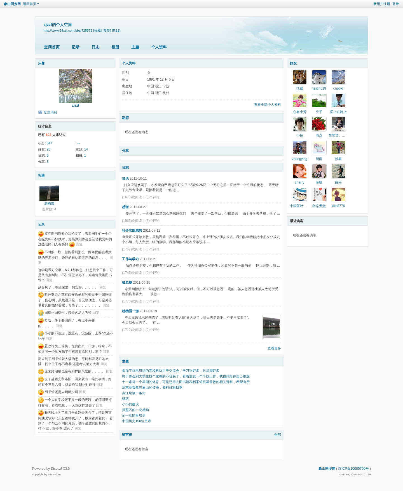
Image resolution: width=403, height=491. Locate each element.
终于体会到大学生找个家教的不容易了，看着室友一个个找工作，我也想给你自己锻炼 (186, 376)
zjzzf (75, 105)
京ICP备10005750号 (353, 469)
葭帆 (319, 182)
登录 (395, 4)
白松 (338, 182)
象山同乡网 (12, 4)
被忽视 (127, 283)
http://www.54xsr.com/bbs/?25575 (68, 30)
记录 (75, 47)
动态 (125, 118)
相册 (115, 47)
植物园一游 (130, 311)
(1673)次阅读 (132, 197)
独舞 (338, 159)
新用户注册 (381, 4)
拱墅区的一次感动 (135, 410)
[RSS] (116, 30)
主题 (135, 47)
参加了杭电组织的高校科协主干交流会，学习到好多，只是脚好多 (170, 371)
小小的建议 (130, 404)
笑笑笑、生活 (339, 135)
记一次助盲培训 (134, 415)
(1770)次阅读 (132, 301)
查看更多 (274, 348)
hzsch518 (319, 88)
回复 (79, 244)
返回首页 (29, 4)
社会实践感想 (132, 230)
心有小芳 (299, 112)
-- (79, 143)
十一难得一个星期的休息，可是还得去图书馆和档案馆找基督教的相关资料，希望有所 (186, 382)
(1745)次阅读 (132, 273)
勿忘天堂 (319, 206)
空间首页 (52, 47)
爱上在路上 (338, 112)
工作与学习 (130, 259)
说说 (125, 178)
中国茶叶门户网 (301, 206)
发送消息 (50, 112)
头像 (41, 63)
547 (49, 143)
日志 (95, 47)
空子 (319, 112)
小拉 (299, 135)
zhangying (299, 159)
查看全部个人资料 (267, 105)
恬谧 (299, 88)
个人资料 (159, 47)
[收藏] (97, 30)
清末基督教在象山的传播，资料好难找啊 (152, 387)
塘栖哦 (49, 204)
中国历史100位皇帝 (136, 421)
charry (299, 182)
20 (48, 149)
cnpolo (338, 88)
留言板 (127, 435)
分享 (125, 151)
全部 (277, 435)
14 (86, 149)
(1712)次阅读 (132, 330)
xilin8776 (338, 206)
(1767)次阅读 (132, 249)
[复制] (107, 30)
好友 (293, 63)
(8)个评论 (153, 221)
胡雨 (319, 159)
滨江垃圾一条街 (134, 393)
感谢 (125, 207)
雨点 (319, 135)
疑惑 (125, 399)
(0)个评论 (153, 197)
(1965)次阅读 (132, 221)
